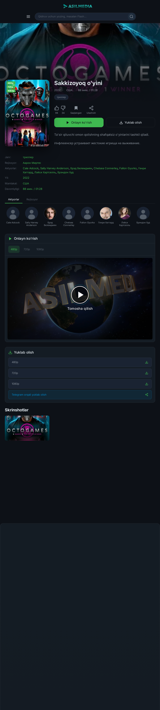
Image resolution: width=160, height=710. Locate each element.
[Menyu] (28, 17)
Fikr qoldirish (142, 532)
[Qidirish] (131, 16)
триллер (61, 97)
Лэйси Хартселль (45, 172)
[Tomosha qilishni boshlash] (80, 298)
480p (14, 249)
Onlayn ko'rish (79, 122)
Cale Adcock (31, 168)
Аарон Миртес (32, 162)
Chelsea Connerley (106, 168)
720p (27, 249)
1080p (40, 249)
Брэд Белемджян (81, 168)
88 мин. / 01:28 (87, 90)
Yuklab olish (130, 122)
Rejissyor (32, 199)
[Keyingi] (153, 486)
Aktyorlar (13, 199)
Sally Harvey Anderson (54, 168)
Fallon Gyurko (128, 168)
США (69, 90)
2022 (57, 90)
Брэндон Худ (65, 172)
